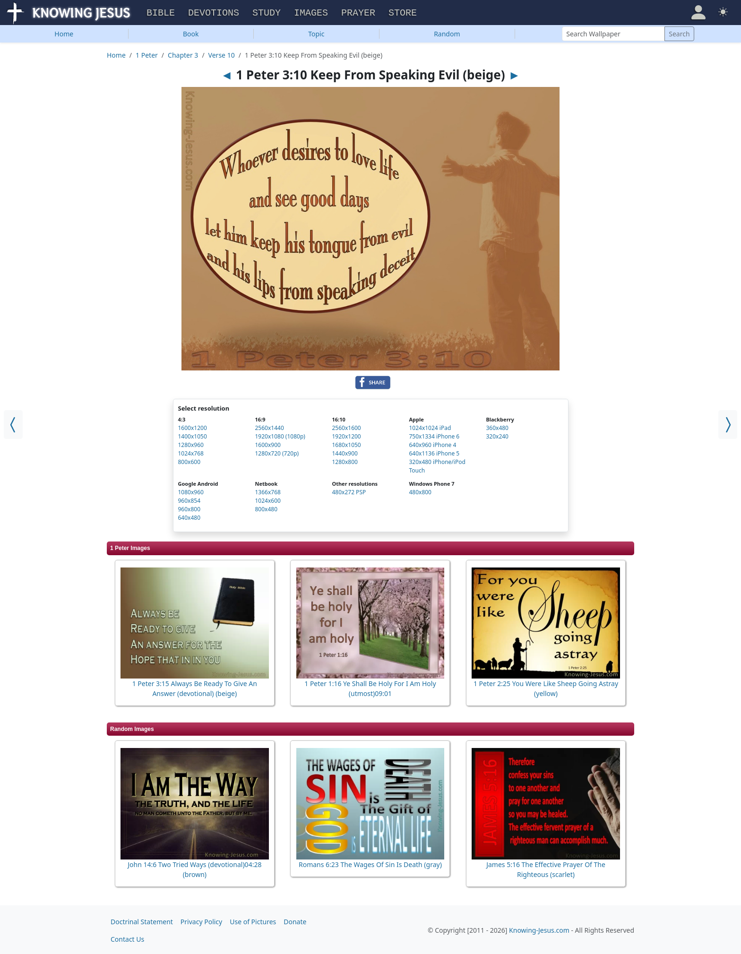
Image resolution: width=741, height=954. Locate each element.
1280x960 (191, 443)
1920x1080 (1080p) (280, 435)
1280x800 (344, 460)
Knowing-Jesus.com (539, 929)
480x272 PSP (349, 491)
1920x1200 (346, 435)
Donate (295, 920)
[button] (698, 11)
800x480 (266, 508)
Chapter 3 (183, 53)
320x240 (497, 435)
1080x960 (191, 491)
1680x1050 (346, 443)
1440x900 (344, 452)
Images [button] (311, 12)
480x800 (420, 491)
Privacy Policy (201, 920)
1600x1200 (192, 426)
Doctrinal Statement (142, 920)
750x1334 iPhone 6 (434, 435)
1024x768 (191, 452)
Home (63, 32)
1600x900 (267, 443)
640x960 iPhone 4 (432, 443)
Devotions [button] (213, 12)
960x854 (189, 499)
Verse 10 (221, 53)
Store (402, 12)
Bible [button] (160, 12)
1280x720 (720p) (277, 452)
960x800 (189, 508)
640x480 (189, 516)
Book (191, 32)
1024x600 (267, 499)
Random (447, 32)
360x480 (497, 426)
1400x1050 (192, 435)
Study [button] (266, 12)
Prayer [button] (358, 12)
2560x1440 (269, 426)
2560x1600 (346, 426)
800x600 (189, 460)
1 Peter (147, 53)
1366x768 (267, 491)
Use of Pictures (253, 920)
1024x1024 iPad (430, 426)
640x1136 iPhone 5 (434, 452)
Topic (316, 32)
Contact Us (127, 937)
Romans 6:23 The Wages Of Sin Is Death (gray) (370, 863)
